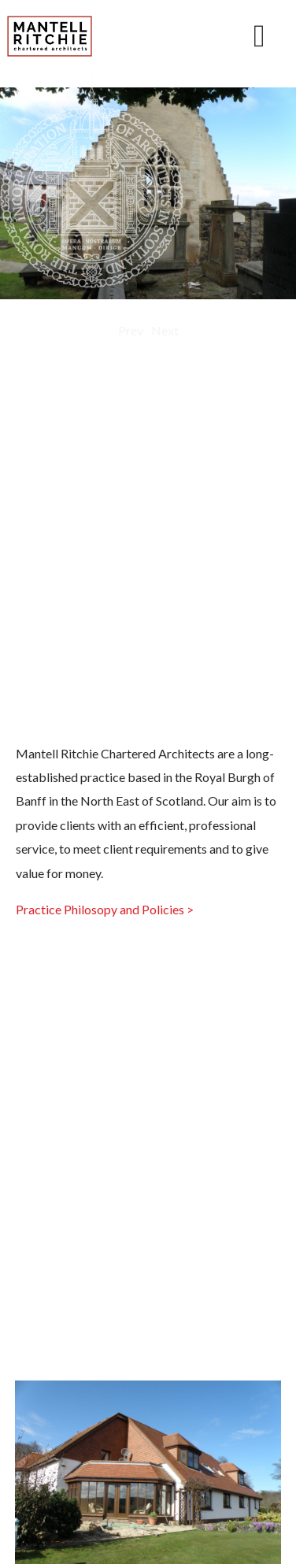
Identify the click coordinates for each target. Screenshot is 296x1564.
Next (165, 330)
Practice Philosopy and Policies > (105, 909)
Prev (130, 330)
